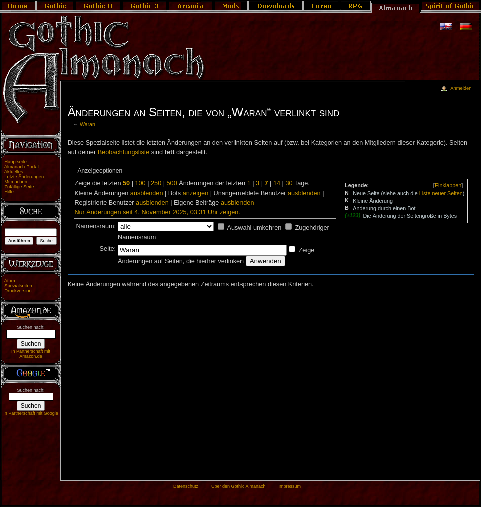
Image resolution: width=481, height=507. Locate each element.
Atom (9, 280)
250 (156, 183)
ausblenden (146, 193)
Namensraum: (96, 226)
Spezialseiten (18, 285)
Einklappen (448, 185)
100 (140, 183)
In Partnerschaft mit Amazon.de (30, 354)
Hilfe (9, 191)
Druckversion (17, 290)
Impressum (289, 486)
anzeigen (196, 193)
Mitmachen (15, 181)
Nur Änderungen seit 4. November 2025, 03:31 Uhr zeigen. (157, 212)
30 (288, 183)
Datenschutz (185, 486)
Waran (87, 124)
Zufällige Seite (19, 186)
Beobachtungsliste (124, 152)
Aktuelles (13, 171)
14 (276, 183)
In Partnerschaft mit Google (30, 413)
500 (172, 183)
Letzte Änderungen (24, 176)
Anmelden (460, 88)
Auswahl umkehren (254, 227)
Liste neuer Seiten (441, 193)
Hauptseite (15, 161)
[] (448, 185)
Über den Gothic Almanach (238, 486)
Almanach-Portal (21, 166)
